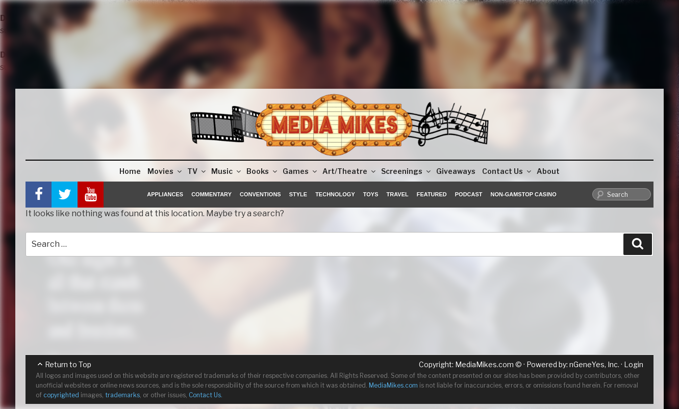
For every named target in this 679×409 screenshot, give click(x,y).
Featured (432, 194)
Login (633, 364)
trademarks (122, 395)
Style (298, 194)
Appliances (165, 194)
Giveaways (455, 171)
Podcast (469, 194)
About (548, 171)
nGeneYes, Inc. (594, 364)
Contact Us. (205, 395)
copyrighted (61, 395)
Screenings (406, 171)
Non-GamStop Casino (524, 194)
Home (130, 171)
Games (300, 171)
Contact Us (507, 171)
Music (226, 171)
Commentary (211, 194)
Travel (398, 194)
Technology (335, 194)
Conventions (260, 194)
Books (262, 171)
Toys (371, 194)
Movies (165, 171)
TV (197, 171)
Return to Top (68, 364)
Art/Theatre (349, 171)
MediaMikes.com (484, 364)
